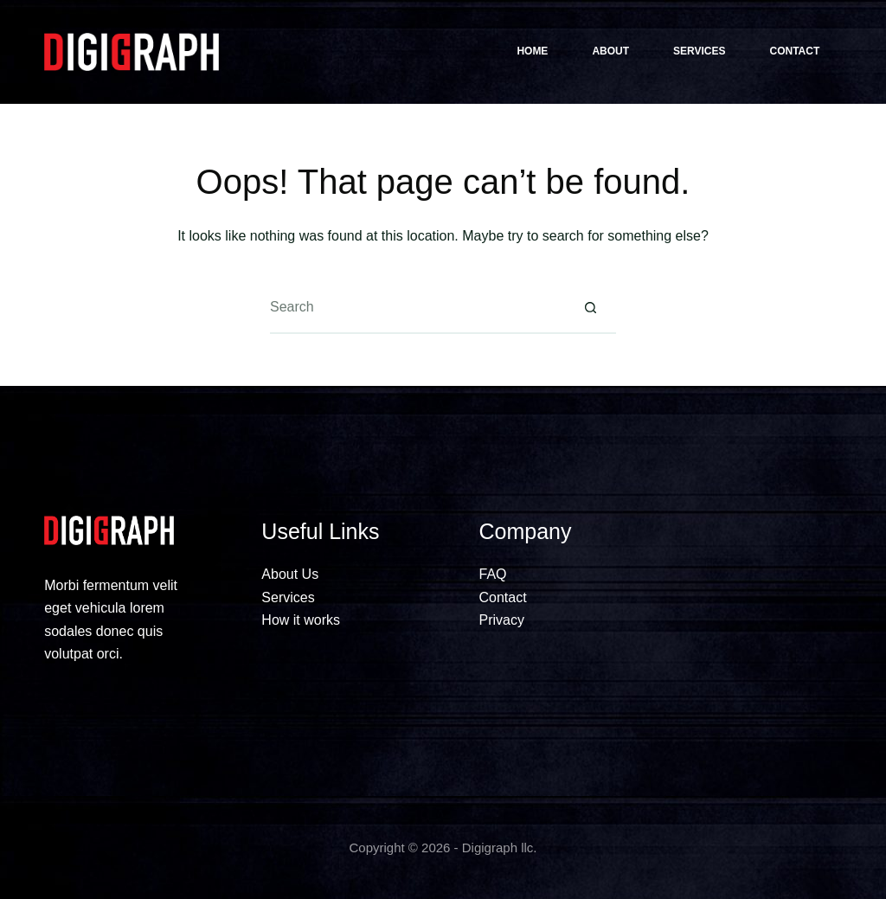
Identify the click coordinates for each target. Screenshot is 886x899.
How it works (300, 620)
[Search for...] (417, 308)
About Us (289, 574)
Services (699, 51)
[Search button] (590, 308)
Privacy (501, 620)
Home (532, 51)
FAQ (493, 574)
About (610, 51)
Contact (795, 51)
